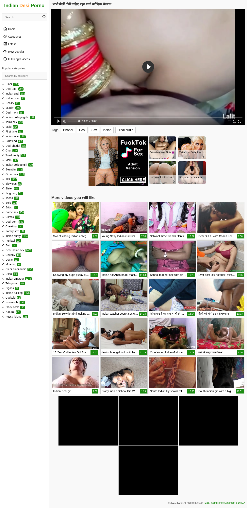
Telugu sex (13, 283)
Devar (10, 259)
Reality (11, 103)
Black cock (13, 307)
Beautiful (12, 169)
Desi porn (13, 221)
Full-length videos (16, 59)
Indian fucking (16, 292)
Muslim (11, 107)
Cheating (12, 226)
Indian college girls (18, 117)
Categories (12, 36)
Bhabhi (68, 130)
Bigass (10, 288)
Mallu (10, 160)
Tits (9, 179)
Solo (9, 202)
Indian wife (14, 136)
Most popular (13, 51)
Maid (10, 126)
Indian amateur (17, 278)
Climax (11, 217)
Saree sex (13, 212)
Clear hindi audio (17, 269)
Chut (10, 150)
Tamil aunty (14, 155)
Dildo (10, 273)
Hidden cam (13, 98)
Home (9, 29)
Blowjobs (12, 183)
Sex (94, 130)
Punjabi (11, 240)
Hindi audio (125, 130)
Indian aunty (15, 235)
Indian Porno (24, 5)
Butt (9, 245)
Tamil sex (12, 122)
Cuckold (11, 297)
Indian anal (13, 93)
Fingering (12, 193)
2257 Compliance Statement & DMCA (225, 502)
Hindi (10, 84)
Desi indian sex (17, 250)
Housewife (13, 302)
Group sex (13, 174)
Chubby (11, 254)
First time (12, 131)
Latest (9, 44)
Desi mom (13, 112)
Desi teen (13, 88)
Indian (107, 130)
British (10, 207)
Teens (10, 198)
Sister (10, 188)
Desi (82, 130)
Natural (11, 311)
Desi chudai (14, 145)
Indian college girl (17, 164)
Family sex (13, 231)
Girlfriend (12, 141)
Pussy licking (15, 316)
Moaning (11, 264)
